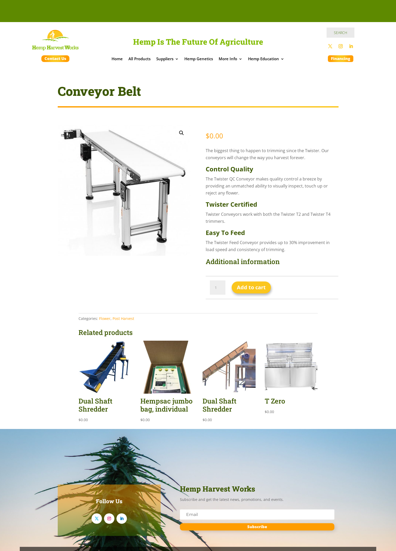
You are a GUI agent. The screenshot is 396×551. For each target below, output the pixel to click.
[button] (181, 133)
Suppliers (164, 59)
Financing (340, 58)
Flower (105, 318)
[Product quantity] (217, 287)
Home (117, 59)
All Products (139, 59)
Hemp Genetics (198, 59)
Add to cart (251, 287)
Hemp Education (263, 59)
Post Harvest (123, 318)
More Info (228, 59)
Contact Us (55, 58)
